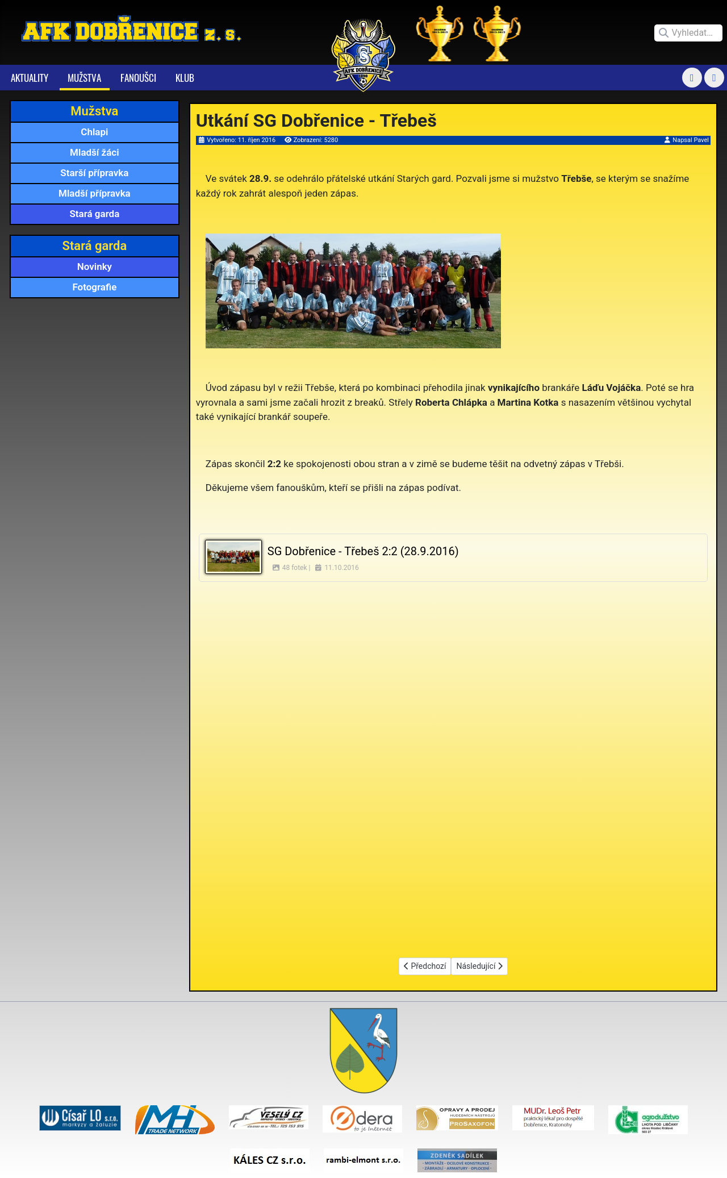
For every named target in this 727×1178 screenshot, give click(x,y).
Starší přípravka (94, 172)
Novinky (94, 266)
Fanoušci (138, 77)
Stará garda (94, 213)
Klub (185, 77)
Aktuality (29, 77)
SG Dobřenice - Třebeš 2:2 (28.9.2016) (363, 551)
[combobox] (688, 32)
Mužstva (84, 77)
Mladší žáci (94, 152)
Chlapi (94, 132)
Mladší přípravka (95, 193)
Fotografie (94, 287)
